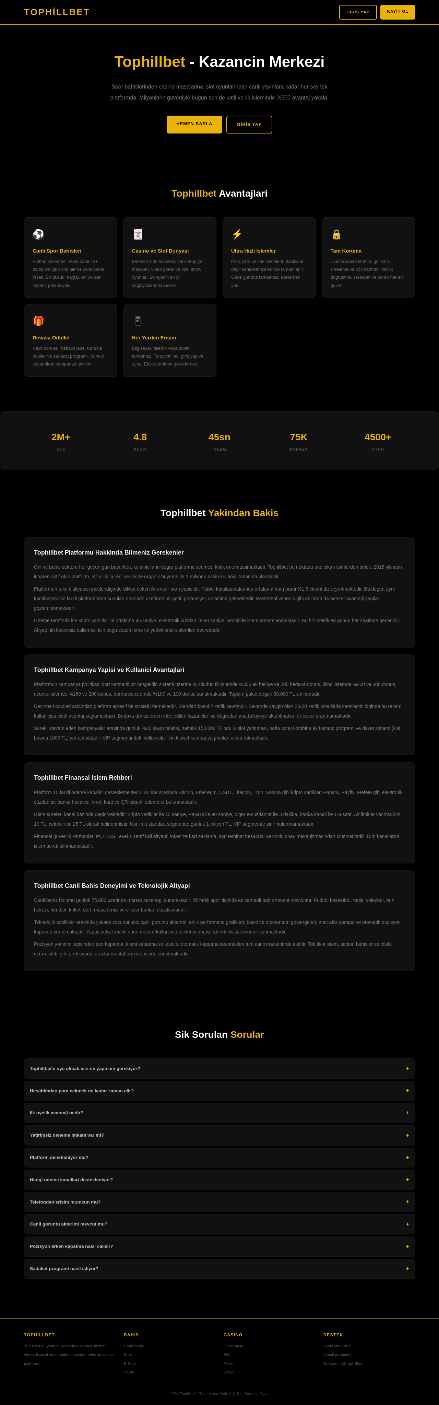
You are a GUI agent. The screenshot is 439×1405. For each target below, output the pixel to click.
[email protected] (338, 1357)
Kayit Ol (395, 11)
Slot (227, 1357)
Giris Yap (350, 12)
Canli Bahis (134, 1348)
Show (229, 1374)
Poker (229, 1365)
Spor (128, 1357)
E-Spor (130, 1365)
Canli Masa (234, 1348)
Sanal (129, 1374)
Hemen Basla (190, 124)
